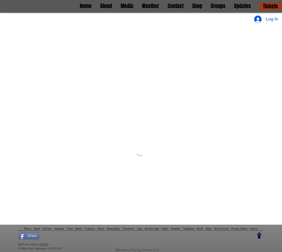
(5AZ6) (43, 244)
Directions (128, 228)
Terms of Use (221, 228)
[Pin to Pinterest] (73, 236)
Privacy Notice (239, 228)
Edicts (78, 228)
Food (70, 228)
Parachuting (113, 228)
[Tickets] (270, 6)
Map (139, 228)
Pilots (101, 228)
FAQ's (165, 228)
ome (29, 228)
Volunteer (59, 228)
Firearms (90, 228)
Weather (176, 228)
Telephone (188, 228)
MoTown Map (152, 228)
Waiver (254, 228)
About (37, 228)
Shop (208, 228)
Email (200, 228)
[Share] (29, 235)
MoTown (47, 228)
